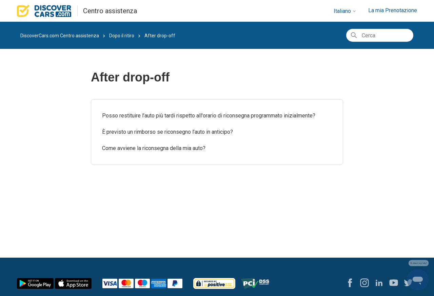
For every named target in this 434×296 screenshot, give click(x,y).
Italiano (345, 11)
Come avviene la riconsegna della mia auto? (153, 148)
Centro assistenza (110, 11)
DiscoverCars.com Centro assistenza (59, 35)
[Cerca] (379, 35)
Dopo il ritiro (121, 35)
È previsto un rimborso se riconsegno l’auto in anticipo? (167, 132)
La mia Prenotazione (392, 10)
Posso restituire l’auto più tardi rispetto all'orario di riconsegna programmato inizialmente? (208, 115)
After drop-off (159, 35)
